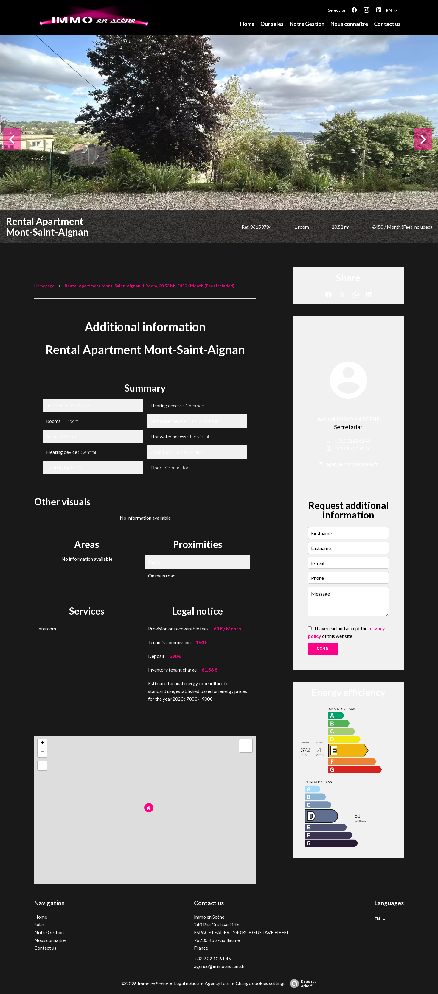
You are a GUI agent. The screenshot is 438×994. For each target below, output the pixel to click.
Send (322, 649)
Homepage (44, 285)
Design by (301, 983)
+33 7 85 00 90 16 (352, 448)
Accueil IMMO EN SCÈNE (348, 419)
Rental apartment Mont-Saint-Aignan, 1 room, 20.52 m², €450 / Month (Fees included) (149, 285)
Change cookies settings (260, 983)
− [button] (42, 752)
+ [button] (42, 743)
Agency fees (217, 983)
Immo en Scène (209, 917)
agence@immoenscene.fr (352, 464)
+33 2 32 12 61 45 (352, 440)
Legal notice (186, 983)
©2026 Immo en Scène (145, 983)
